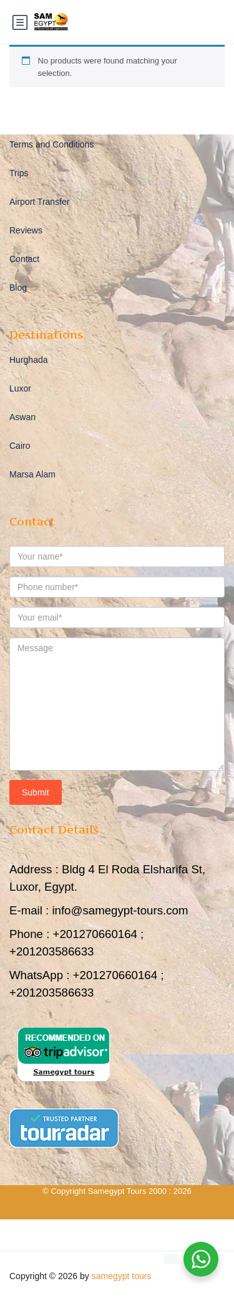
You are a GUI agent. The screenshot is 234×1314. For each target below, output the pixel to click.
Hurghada (28, 360)
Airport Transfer (39, 202)
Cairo (19, 446)
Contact (24, 259)
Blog (18, 288)
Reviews (25, 230)
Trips (19, 173)
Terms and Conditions (51, 144)
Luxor (20, 388)
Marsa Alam (32, 474)
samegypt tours (122, 1276)
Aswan (22, 417)
